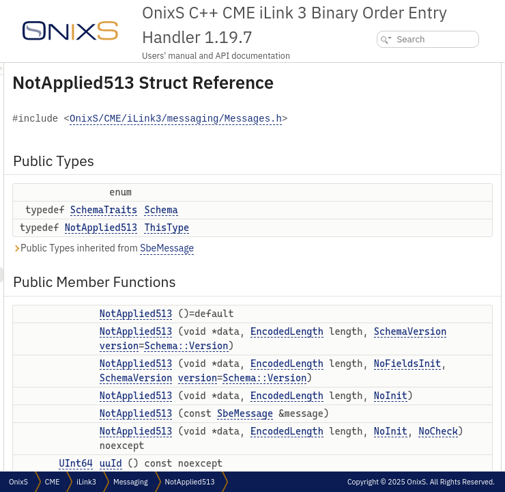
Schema (331, 243)
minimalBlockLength (412, 455)
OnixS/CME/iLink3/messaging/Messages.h (294, 152)
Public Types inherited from (273, 281)
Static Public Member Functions (422, 440)
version (289, 407)
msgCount (393, 290)
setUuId (389, 245)
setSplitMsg (396, 335)
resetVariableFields (410, 365)
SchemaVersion (306, 468)
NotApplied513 (271, 261)
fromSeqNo (395, 260)
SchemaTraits (274, 243)
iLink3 (86, 482)
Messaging (130, 482)
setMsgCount (399, 305)
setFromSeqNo (402, 275)
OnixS (18, 482)
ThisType (337, 261)
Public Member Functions (412, 125)
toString (389, 395)
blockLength (397, 470)
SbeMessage (337, 281)
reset (384, 380)
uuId (383, 230)
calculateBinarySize (411, 425)
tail (380, 410)
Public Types (388, 70)
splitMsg (390, 320)
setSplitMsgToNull (408, 350)
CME (52, 482)
